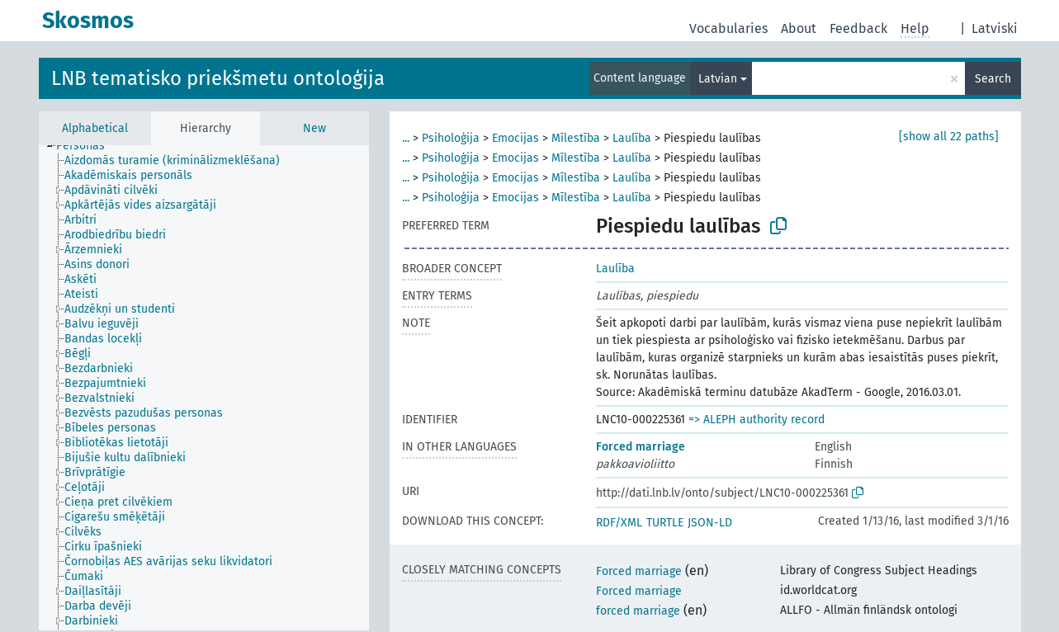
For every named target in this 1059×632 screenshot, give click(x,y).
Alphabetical (95, 128)
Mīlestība (575, 138)
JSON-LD (710, 523)
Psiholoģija (451, 138)
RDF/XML (619, 523)
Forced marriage (640, 447)
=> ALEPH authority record (756, 420)
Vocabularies (728, 28)
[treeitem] (87, 146)
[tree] (204, 387)
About (798, 28)
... (405, 138)
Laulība (631, 138)
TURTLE (664, 523)
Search (993, 79)
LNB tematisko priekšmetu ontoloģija (218, 78)
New (314, 128)
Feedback (858, 28)
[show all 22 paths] (949, 137)
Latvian (717, 79)
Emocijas (515, 138)
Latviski (995, 28)
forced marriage (638, 611)
